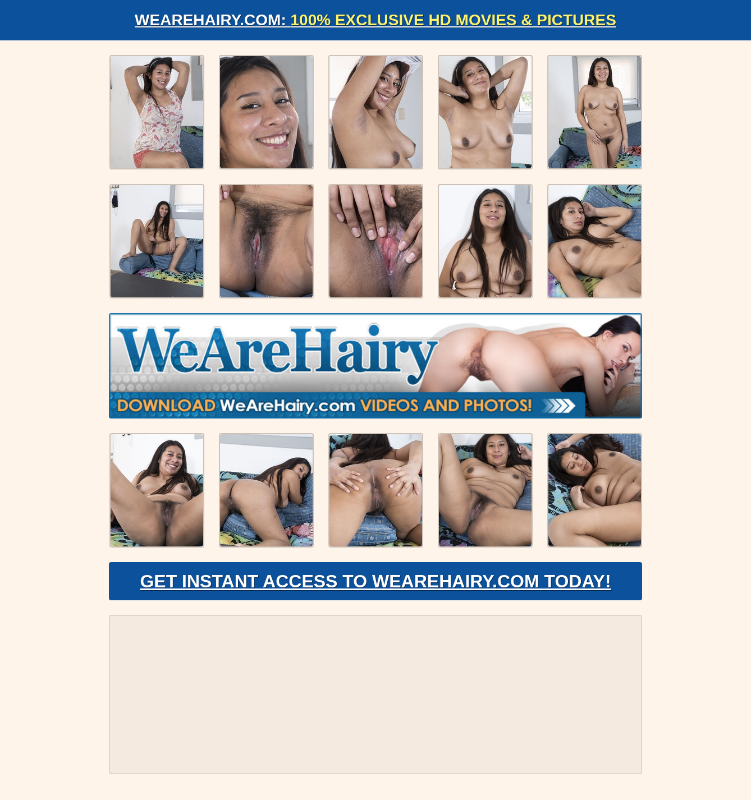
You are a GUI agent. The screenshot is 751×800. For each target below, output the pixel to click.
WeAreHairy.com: (375, 20)
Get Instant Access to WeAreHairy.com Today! (375, 581)
